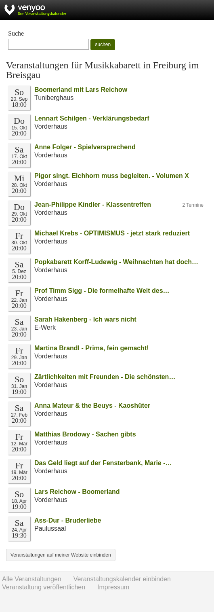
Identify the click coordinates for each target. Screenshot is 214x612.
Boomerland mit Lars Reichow (80, 89)
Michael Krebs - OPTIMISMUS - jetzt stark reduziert (112, 233)
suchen (103, 44)
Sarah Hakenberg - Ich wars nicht (85, 319)
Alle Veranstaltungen (31, 579)
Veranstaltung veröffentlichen (43, 587)
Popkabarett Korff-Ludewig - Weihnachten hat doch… (116, 261)
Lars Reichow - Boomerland (77, 491)
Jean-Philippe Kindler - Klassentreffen (92, 204)
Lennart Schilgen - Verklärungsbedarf (91, 118)
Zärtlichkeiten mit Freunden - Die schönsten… (104, 376)
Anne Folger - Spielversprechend (85, 147)
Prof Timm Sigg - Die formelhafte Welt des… (102, 290)
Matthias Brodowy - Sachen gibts (85, 434)
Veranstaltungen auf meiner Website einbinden (60, 555)
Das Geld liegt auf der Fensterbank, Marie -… (103, 463)
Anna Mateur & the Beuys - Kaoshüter (92, 405)
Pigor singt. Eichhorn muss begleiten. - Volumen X (111, 175)
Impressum (113, 587)
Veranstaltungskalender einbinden (122, 579)
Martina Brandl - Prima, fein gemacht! (91, 348)
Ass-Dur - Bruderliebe (67, 520)
